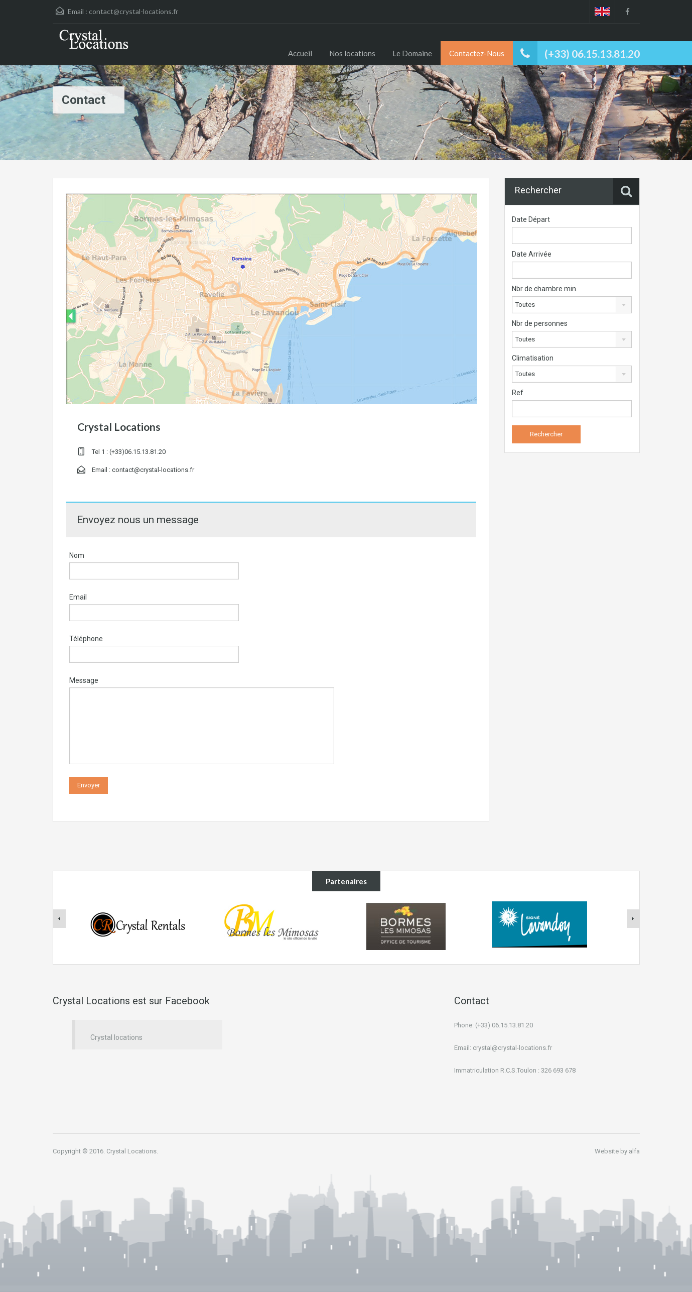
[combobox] (572, 304)
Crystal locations (116, 1037)
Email (78, 597)
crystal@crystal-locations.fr (512, 1047)
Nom (76, 555)
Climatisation (532, 358)
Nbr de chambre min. (545, 289)
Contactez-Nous (476, 53)
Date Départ (531, 219)
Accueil (300, 53)
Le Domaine (412, 53)
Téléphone (86, 639)
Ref (517, 393)
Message (83, 680)
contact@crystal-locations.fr (133, 11)
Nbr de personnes (540, 323)
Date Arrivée (531, 254)
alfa (634, 1151)
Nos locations (352, 53)
